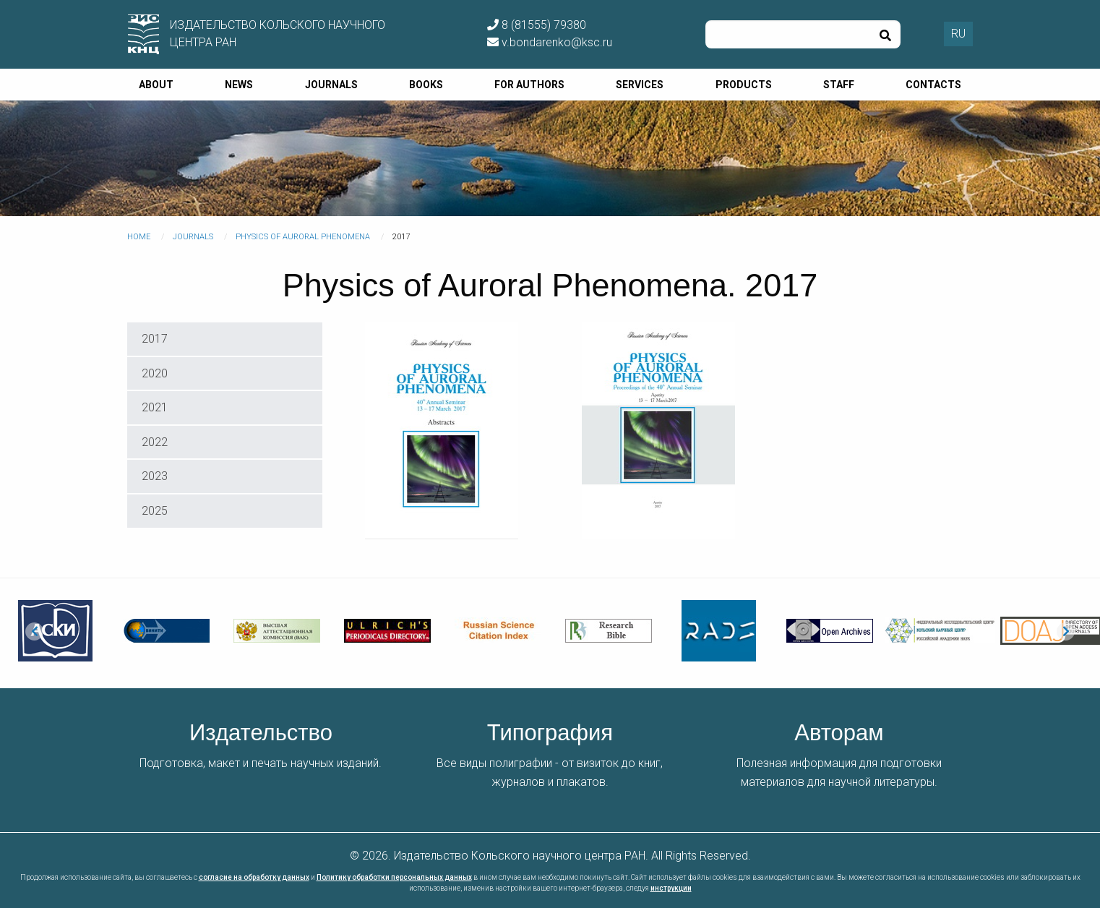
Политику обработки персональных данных (394, 877)
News (239, 84)
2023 (155, 476)
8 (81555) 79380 (536, 25)
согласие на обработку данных (254, 877)
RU (958, 33)
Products (744, 84)
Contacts (933, 84)
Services (639, 84)
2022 (155, 442)
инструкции (671, 888)
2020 (155, 373)
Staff (838, 84)
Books (426, 84)
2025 (155, 511)
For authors (529, 84)
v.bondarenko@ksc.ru (549, 42)
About (156, 84)
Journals (331, 84)
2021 (155, 407)
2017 (155, 339)
